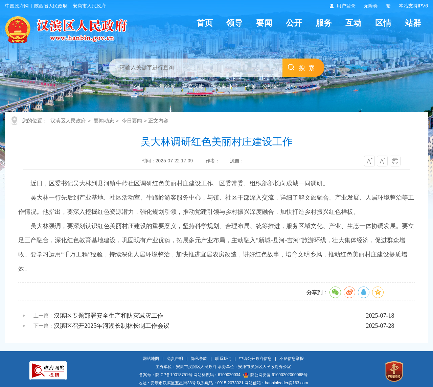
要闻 (264, 22)
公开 (294, 22)
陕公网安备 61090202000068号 (275, 374)
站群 (413, 22)
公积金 (270, 86)
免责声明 (175, 358)
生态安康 (193, 86)
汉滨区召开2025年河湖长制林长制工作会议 (111, 325)
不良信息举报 (291, 358)
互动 (353, 22)
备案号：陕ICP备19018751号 (165, 374)
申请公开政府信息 (255, 358)
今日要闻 (132, 120)
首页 (205, 22)
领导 (234, 22)
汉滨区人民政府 (68, 120)
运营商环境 (224, 86)
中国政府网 (17, 5)
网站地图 (151, 358)
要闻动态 (104, 120)
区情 (383, 22)
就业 (290, 86)
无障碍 (371, 5)
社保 (250, 86)
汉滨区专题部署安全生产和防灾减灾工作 (108, 315)
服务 (324, 22)
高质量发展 (162, 86)
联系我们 (223, 358)
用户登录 (346, 5)
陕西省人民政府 (50, 5)
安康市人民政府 (89, 5)
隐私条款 (199, 358)
